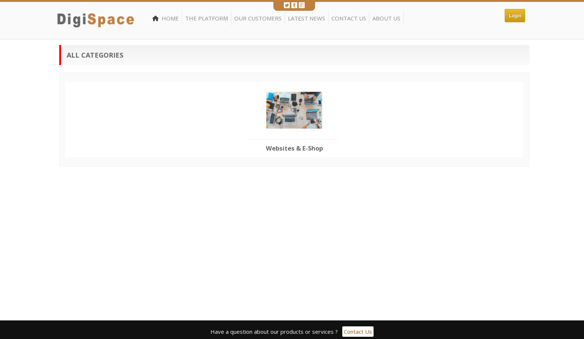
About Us (386, 18)
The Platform (206, 18)
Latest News (306, 18)
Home (165, 18)
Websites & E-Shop (294, 148)
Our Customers (258, 18)
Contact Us (348, 18)
